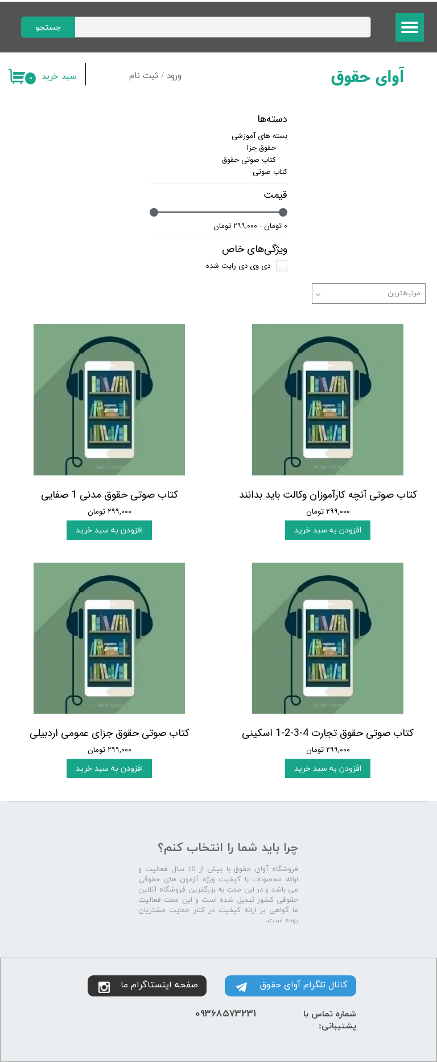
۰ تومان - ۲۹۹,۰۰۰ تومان (250, 226)
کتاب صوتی (270, 172)
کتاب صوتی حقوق (249, 160)
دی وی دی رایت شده (238, 266)
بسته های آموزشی (259, 136)
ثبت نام (143, 76)
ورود (174, 76)
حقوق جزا (261, 148)
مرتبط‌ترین (403, 293)
